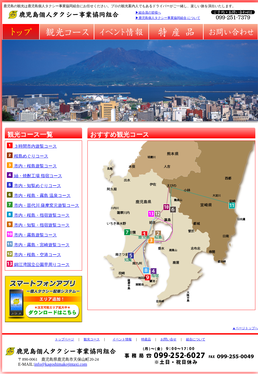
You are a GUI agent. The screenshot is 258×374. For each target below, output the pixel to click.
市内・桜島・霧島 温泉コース (38, 195)
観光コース (92, 339)
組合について (195, 339)
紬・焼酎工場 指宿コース (34, 176)
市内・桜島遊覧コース (31, 166)
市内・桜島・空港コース (33, 254)
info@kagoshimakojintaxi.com (60, 364)
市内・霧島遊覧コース (31, 235)
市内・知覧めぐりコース (33, 185)
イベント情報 (122, 339)
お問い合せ (168, 339)
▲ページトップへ (245, 328)
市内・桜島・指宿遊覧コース (38, 215)
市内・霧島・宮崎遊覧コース (38, 245)
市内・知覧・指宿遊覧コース (38, 225)
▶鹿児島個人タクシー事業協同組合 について (167, 18)
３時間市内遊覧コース (31, 146)
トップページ (64, 339)
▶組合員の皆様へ (148, 12)
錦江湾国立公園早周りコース (38, 264)
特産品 (146, 339)
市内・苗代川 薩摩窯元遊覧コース (42, 205)
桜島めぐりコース (27, 156)
